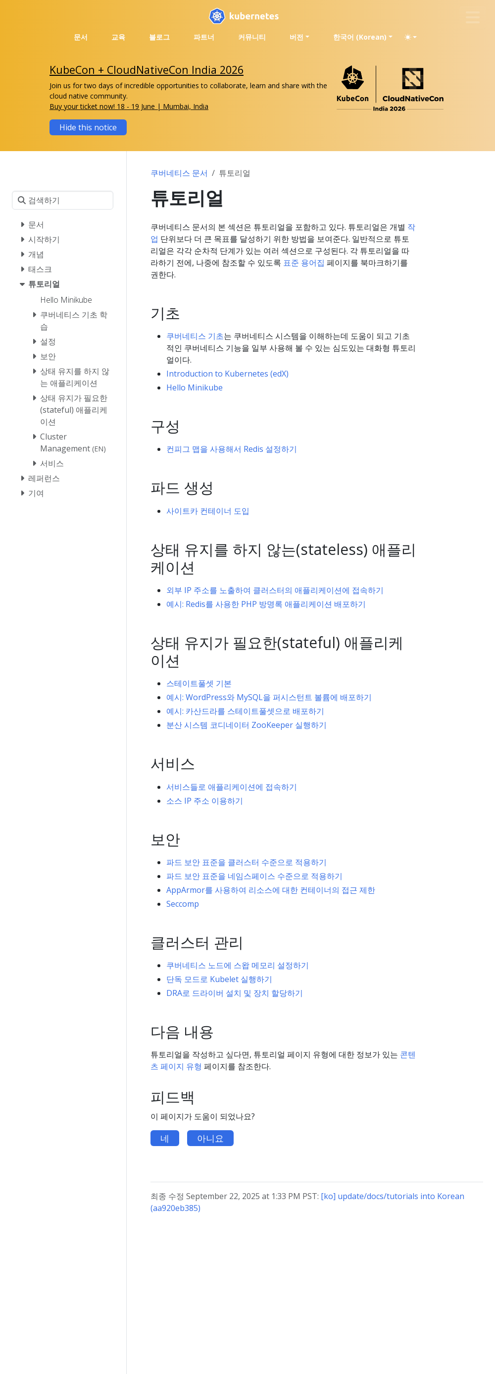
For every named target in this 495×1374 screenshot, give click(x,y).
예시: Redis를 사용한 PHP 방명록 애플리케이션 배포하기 (266, 604)
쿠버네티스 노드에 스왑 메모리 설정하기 (237, 965)
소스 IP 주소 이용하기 (204, 800)
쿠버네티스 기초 (195, 335)
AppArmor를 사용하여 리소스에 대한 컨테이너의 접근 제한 (270, 889)
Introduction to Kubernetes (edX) (227, 373)
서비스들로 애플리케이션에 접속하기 (231, 786)
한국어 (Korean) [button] (360, 37)
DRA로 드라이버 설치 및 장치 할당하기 (234, 993)
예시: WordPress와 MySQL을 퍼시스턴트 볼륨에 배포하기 (269, 697)
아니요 (210, 1138)
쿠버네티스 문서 (179, 172)
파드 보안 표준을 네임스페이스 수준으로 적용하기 (254, 876)
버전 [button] (296, 37)
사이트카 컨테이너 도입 (207, 510)
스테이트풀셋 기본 (199, 683)
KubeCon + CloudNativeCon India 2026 (147, 69)
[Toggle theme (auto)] (410, 37)
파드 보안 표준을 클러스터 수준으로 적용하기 (246, 862)
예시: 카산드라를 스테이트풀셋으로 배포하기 (245, 711)
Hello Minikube (194, 387)
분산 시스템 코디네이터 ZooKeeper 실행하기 (246, 724)
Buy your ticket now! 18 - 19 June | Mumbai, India (129, 106)
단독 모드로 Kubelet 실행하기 (219, 979)
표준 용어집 (304, 262)
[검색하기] (62, 200)
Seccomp (182, 903)
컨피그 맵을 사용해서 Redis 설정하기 (231, 448)
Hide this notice (88, 127)
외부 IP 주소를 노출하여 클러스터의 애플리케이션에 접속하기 (275, 590)
